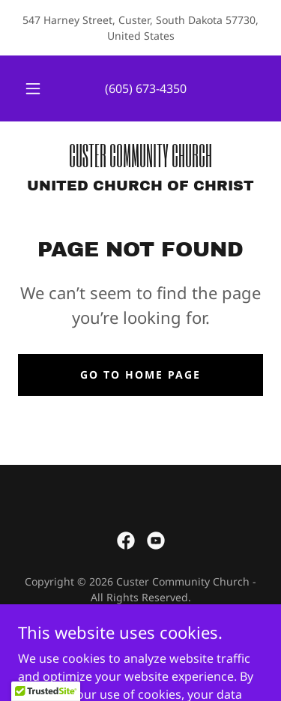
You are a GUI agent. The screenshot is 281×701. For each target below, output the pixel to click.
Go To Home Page (140, 374)
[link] (140, 155)
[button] (33, 88)
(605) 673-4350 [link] (146, 88)
